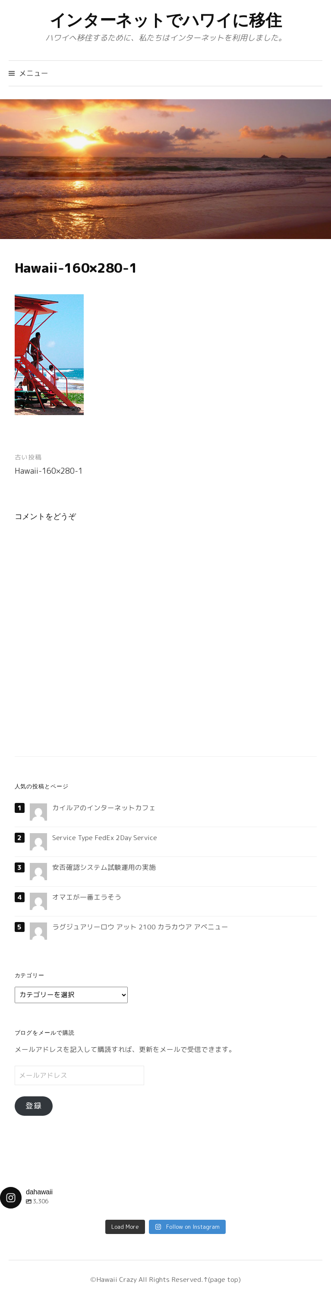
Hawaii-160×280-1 (49, 471)
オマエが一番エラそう (86, 897)
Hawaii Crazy (116, 1279)
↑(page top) (222, 1279)
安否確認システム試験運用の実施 (104, 867)
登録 (33, 1105)
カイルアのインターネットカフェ (104, 807)
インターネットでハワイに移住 (166, 20)
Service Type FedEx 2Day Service (104, 837)
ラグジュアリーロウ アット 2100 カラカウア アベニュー (140, 927)
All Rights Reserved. (170, 1279)
